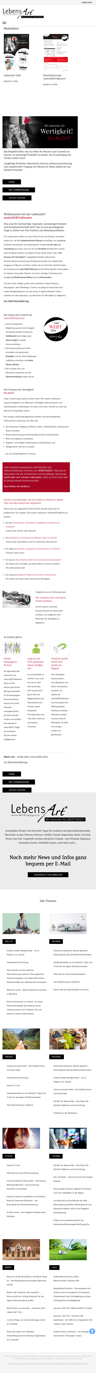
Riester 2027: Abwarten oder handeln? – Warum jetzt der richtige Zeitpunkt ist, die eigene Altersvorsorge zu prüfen (25, 1296)
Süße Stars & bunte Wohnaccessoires (69, 974)
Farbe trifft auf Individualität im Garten (71, 989)
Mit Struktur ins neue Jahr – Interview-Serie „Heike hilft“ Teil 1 (26, 1310)
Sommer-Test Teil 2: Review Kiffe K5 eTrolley (73, 1308)
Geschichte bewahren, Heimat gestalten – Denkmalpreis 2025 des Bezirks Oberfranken (73, 952)
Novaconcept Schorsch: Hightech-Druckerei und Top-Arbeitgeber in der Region (72, 1191)
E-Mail (12, 182)
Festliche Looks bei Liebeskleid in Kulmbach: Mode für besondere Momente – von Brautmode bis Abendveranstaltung (26, 1200)
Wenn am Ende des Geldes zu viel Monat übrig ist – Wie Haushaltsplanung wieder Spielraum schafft (27, 1280)
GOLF (54, 1267)
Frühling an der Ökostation (65, 1113)
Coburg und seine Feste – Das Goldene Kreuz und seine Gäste (25, 1068)
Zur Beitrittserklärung (16, 301)
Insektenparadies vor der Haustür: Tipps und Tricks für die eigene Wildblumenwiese (73, 964)
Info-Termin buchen (19, 190)
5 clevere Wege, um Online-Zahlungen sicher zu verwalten (26, 1322)
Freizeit (9, 1057)
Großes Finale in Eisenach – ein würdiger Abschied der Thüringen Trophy (71, 1333)
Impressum (18, 1363)
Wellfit (9, 941)
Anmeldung (87, 3)
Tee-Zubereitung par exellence (67, 982)
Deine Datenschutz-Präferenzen (50, 1363)
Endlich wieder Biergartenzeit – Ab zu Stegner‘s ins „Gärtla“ (23, 952)
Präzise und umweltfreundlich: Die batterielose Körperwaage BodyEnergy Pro (72, 1222)
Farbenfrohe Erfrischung (17, 962)
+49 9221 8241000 (17, 198)
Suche (91, 23)
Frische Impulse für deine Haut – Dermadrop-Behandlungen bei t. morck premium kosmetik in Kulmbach (26, 1185)
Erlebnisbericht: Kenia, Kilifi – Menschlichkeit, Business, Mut (67, 1278)
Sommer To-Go (13, 1085)
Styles (8, 1156)
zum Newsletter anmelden (48, 874)
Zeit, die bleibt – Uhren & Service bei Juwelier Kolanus (73, 1179)
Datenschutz (30, 1363)
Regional (56, 1057)
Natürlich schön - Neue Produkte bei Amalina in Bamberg (27, 992)
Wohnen (56, 941)
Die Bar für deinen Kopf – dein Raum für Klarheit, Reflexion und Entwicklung (71, 1103)
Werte (8, 1267)
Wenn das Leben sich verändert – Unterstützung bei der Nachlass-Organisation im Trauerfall (26, 1335)
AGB (10, 1363)
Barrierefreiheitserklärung (77, 1363)
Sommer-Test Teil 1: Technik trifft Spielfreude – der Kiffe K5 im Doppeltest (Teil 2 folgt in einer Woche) (73, 1320)
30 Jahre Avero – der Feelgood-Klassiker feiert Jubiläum (26, 1214)
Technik (56, 1156)
